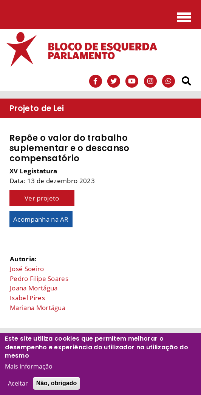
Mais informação (29, 369)
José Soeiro (27, 268)
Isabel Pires (27, 297)
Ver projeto (42, 198)
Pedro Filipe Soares (39, 278)
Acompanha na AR (41, 219)
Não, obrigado (56, 386)
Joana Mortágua (33, 288)
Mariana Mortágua (37, 307)
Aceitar (18, 386)
